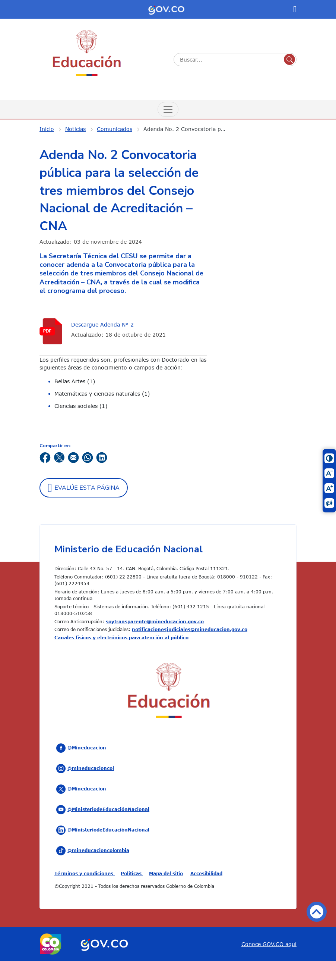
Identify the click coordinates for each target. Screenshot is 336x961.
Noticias (75, 129)
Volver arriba (317, 912)
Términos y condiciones (84, 873)
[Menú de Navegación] (168, 109)
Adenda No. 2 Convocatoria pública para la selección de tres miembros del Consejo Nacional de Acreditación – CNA (190, 129)
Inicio (46, 129)
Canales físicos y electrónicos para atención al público (121, 637)
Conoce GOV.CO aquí (269, 944)
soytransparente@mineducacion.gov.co (155, 621)
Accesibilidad (206, 873)
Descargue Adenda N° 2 (102, 324)
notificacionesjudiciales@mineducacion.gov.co (189, 629)
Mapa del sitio (166, 873)
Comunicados (114, 129)
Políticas (132, 873)
